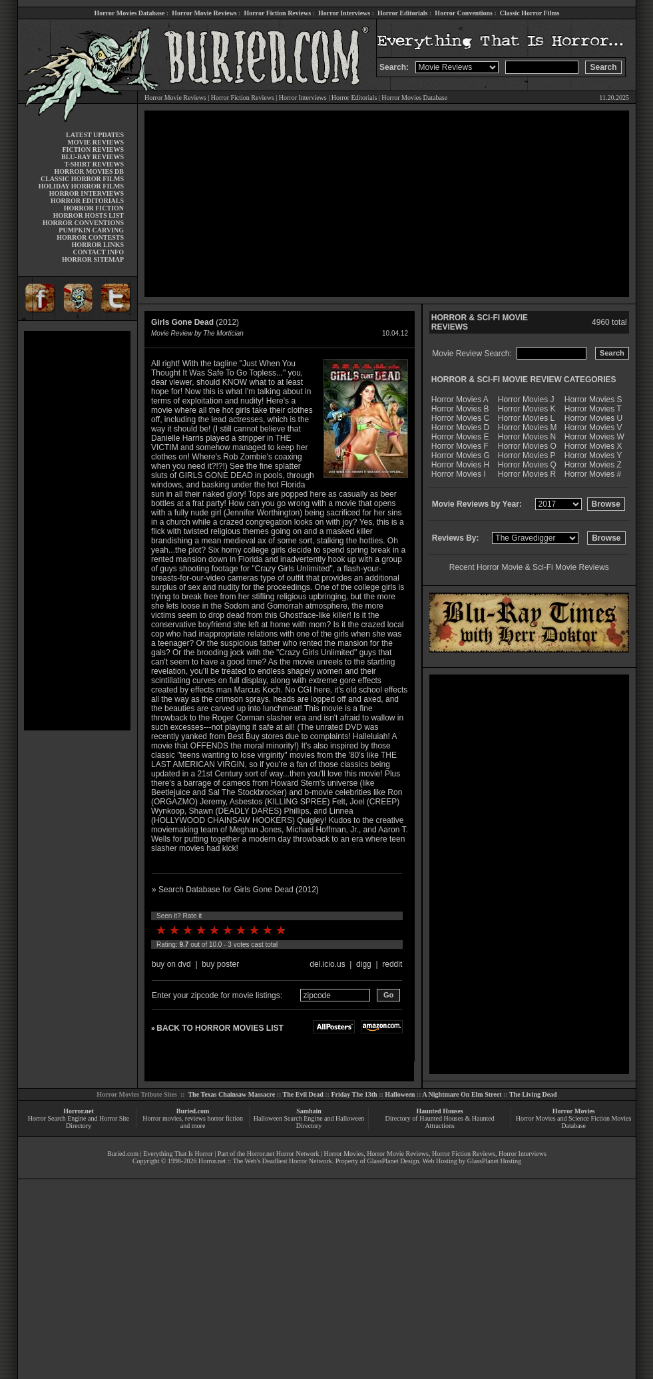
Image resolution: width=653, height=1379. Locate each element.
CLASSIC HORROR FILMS (82, 178)
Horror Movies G (460, 455)
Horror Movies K (527, 409)
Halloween (400, 1094)
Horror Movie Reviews (204, 13)
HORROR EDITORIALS (87, 200)
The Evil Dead (303, 1094)
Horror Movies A (460, 399)
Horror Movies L (526, 418)
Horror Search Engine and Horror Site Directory (78, 1122)
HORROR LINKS (97, 244)
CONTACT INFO (98, 252)
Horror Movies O (527, 446)
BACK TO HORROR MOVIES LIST (219, 1028)
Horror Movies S (593, 399)
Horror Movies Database (130, 13)
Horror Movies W (594, 436)
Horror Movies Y (593, 455)
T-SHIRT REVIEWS (94, 164)
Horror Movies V (593, 427)
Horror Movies (573, 1111)
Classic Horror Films (530, 13)
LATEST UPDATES (95, 134)
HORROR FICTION (94, 208)
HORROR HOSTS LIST (88, 215)
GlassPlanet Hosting (494, 1161)
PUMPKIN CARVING (91, 230)
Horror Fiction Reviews (277, 13)
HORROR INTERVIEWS (86, 193)
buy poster (220, 964)
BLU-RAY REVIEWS (92, 156)
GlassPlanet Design (393, 1161)
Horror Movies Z (593, 464)
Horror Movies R (527, 474)
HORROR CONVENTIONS (83, 222)
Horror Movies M (527, 427)
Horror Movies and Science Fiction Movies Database (574, 1122)
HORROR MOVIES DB (89, 171)
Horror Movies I (458, 474)
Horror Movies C (460, 418)
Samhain (309, 1111)
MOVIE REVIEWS (95, 142)
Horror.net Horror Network (283, 1153)
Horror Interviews (344, 13)
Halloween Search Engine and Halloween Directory (309, 1122)
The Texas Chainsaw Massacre (231, 1094)
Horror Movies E (460, 436)
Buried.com (193, 1111)
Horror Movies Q (527, 464)
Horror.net (78, 1111)
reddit (392, 964)
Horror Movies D (460, 427)
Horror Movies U (593, 418)
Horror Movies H (460, 464)
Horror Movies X (593, 446)
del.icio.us (327, 964)
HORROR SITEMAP (93, 259)
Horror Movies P (527, 455)
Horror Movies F (460, 446)
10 (281, 930)
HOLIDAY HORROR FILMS (81, 186)
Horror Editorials (402, 13)
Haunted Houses (439, 1111)
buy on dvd (171, 964)
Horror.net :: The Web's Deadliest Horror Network (265, 1161)
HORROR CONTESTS (90, 237)
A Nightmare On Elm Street (461, 1094)
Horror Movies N (527, 436)
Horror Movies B (460, 409)
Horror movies (162, 1118)
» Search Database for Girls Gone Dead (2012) (235, 889)
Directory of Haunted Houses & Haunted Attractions (440, 1122)
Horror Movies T (593, 409)
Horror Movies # (592, 474)
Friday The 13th (354, 1094)
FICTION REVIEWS (93, 149)
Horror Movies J (526, 399)
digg (363, 964)
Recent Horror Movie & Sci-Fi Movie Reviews (529, 567)
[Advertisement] (77, 530)
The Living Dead (533, 1094)
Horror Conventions (464, 13)
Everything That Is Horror (178, 1153)
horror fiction (225, 1118)
